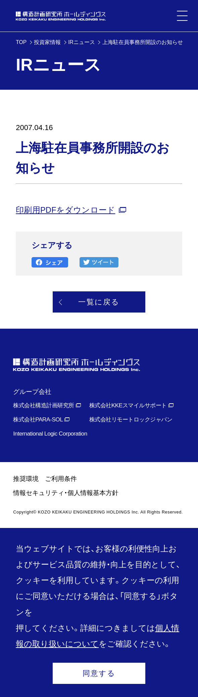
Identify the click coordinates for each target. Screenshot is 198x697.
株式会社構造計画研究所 (43, 405)
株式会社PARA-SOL (38, 419)
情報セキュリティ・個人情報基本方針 (65, 492)
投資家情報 (47, 42)
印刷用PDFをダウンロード (65, 210)
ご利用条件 (61, 478)
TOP (21, 42)
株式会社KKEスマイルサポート (128, 405)
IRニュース (81, 42)
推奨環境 (26, 478)
